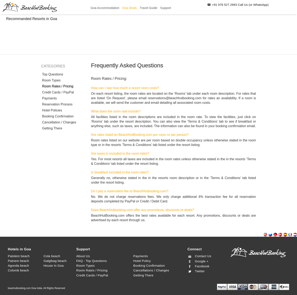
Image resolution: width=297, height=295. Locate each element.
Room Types (51, 80)
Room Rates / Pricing (57, 86)
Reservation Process (57, 104)
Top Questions (52, 74)
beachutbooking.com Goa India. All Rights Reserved (36, 288)
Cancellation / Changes (59, 122)
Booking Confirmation (58, 116)
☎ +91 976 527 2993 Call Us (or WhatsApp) (238, 4)
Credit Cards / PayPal (58, 92)
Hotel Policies (52, 110)
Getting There (52, 128)
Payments (49, 98)
